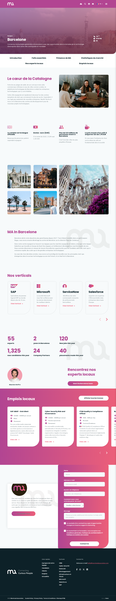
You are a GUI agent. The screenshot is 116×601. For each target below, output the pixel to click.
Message (67, 511)
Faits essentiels (39, 58)
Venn (107, 598)
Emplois (44, 574)
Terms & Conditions (49, 598)
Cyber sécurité (64, 566)
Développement (64, 571)
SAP (60, 585)
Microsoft (62, 579)
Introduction (16, 58)
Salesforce (63, 582)
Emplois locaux (86, 63)
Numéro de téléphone (71, 490)
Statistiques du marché (92, 58)
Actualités (45, 576)
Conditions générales (74, 533)
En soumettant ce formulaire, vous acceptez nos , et (85, 533)
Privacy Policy (38, 598)
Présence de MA (63, 58)
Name (66, 470)
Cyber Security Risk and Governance (55, 412)
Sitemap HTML (60, 598)
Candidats (45, 568)
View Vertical (68, 306)
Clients (44, 571)
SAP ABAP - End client (19, 411)
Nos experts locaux (34, 63)
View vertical (16, 304)
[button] (107, 319)
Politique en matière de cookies (77, 535)
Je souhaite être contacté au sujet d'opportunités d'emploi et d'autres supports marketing (84, 524)
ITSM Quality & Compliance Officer (91, 412)
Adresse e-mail (69, 480)
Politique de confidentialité (91, 533)
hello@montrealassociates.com (98, 563)
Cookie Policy (29, 598)
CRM (60, 563)
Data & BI (62, 569)
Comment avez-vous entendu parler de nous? (72, 500)
